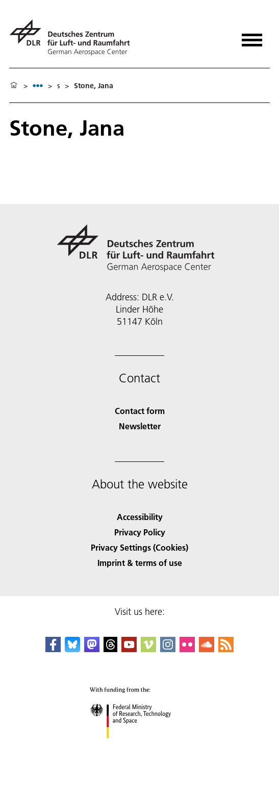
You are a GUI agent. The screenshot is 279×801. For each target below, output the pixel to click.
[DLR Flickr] (187, 649)
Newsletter (140, 426)
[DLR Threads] (111, 649)
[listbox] (38, 85)
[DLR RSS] (226, 649)
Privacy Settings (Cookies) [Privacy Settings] (139, 547)
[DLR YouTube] (129, 649)
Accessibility (140, 516)
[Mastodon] (91, 649)
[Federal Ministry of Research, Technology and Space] (139, 747)
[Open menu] (252, 36)
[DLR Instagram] (167, 649)
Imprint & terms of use (139, 562)
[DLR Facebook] (53, 649)
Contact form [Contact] (140, 410)
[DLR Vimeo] (148, 649)
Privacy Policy (139, 532)
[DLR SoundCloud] (206, 649)
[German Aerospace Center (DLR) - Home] (73, 37)
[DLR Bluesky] (72, 649)
